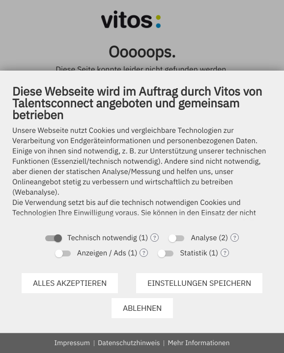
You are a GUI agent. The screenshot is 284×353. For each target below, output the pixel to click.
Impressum (72, 342)
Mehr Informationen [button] (198, 342)
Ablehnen (142, 308)
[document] (142, 155)
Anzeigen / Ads (101, 253)
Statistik (193, 253)
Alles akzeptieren (70, 283)
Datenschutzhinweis (129, 342)
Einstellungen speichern (199, 283)
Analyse (204, 238)
